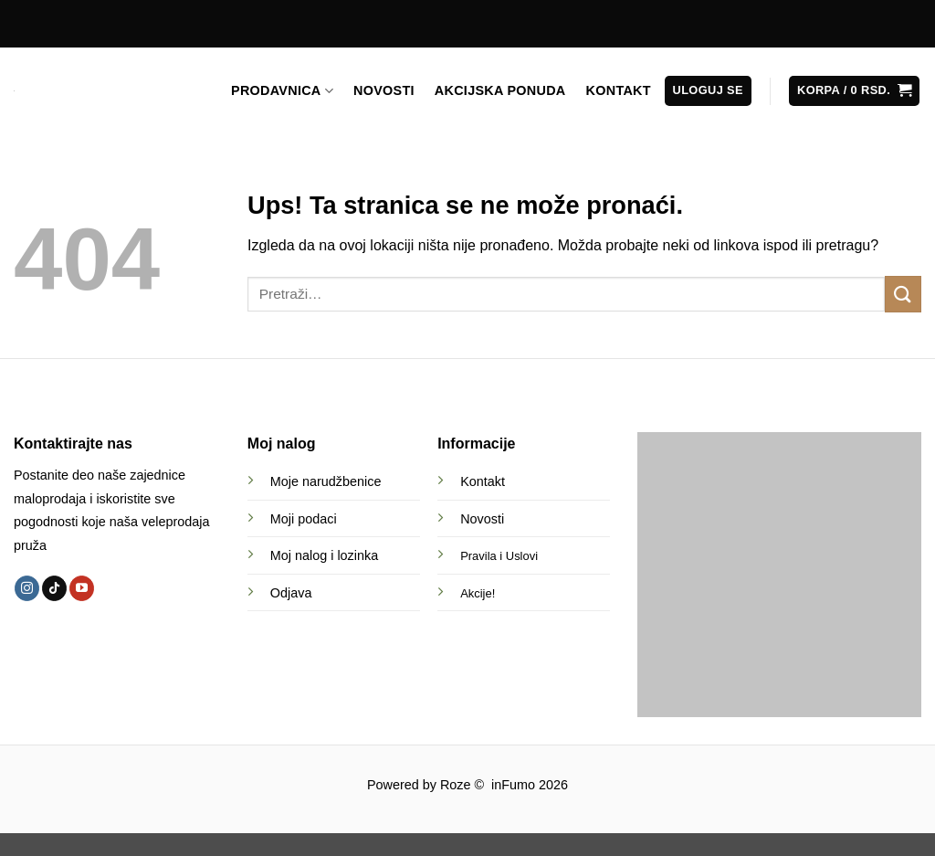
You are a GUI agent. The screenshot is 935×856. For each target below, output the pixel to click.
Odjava (291, 593)
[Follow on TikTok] (54, 588)
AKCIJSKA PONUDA (500, 90)
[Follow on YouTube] (81, 588)
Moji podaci (303, 519)
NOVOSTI (384, 90)
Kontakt (482, 481)
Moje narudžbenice (326, 481)
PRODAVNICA (282, 91)
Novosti (482, 519)
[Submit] (903, 294)
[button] (708, 91)
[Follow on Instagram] (27, 588)
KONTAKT (618, 90)
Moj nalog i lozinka (324, 555)
